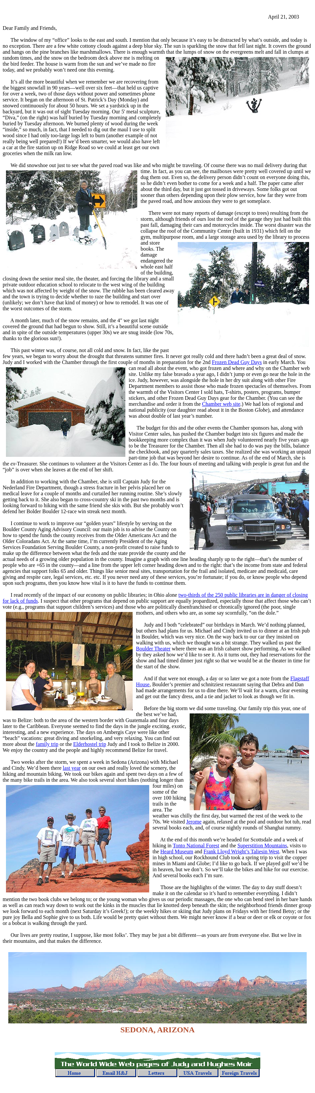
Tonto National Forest (196, 845)
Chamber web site (221, 404)
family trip (47, 744)
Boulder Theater (153, 648)
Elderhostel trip (89, 744)
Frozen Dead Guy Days (237, 362)
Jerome (194, 821)
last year (72, 768)
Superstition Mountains (262, 845)
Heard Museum (176, 851)
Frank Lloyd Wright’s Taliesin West (241, 851)
